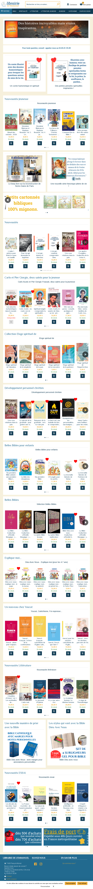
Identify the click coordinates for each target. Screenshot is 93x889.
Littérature (34, 11)
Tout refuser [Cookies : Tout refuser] (82, 883)
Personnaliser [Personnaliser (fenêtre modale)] (45, 886)
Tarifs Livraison (10, 879)
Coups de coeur (84, 11)
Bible (14, 11)
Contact (8, 876)
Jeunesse (62, 11)
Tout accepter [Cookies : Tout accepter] (70, 883)
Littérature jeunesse (48, 11)
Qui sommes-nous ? (69, 863)
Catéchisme (73, 11)
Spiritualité (23, 11)
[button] (86, 126)
